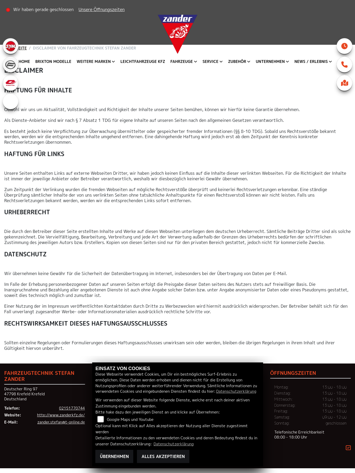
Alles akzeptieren (163, 456)
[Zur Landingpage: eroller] (10, 101)
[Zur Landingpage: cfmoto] (10, 64)
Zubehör (237, 61)
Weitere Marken (94, 61)
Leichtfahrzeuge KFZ (142, 61)
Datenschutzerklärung (236, 391)
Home (24, 61)
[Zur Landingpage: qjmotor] (10, 83)
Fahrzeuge (181, 61)
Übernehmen (114, 456)
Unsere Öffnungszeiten (102, 9)
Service (210, 61)
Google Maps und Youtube (130, 419)
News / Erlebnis (311, 61)
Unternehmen (270, 61)
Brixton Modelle (53, 61)
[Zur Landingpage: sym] (10, 46)
